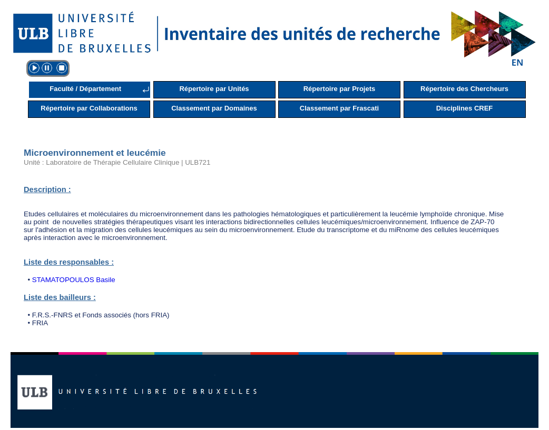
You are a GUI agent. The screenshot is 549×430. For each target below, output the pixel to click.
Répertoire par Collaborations (89, 108)
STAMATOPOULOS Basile (73, 280)
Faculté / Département (85, 89)
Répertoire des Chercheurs (464, 89)
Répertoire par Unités (214, 89)
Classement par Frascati (339, 108)
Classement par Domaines (214, 108)
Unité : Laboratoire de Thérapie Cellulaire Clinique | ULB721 (117, 162)
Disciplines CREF (464, 108)
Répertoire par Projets (339, 89)
